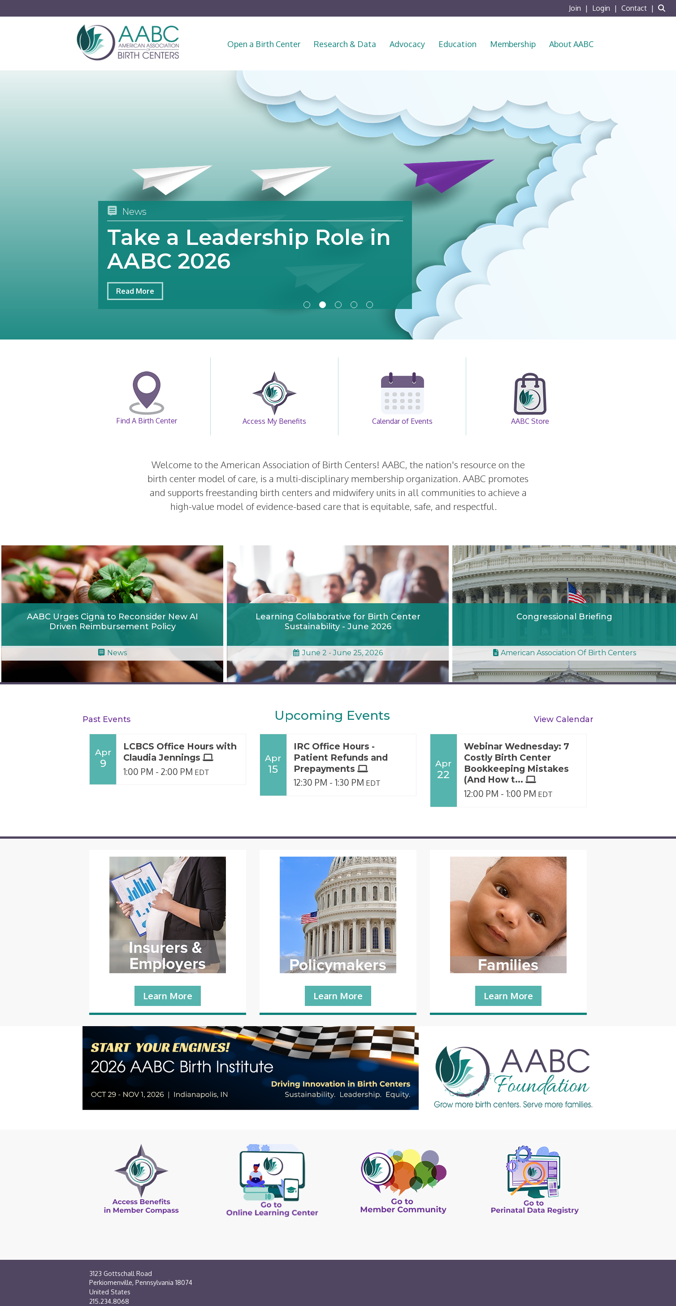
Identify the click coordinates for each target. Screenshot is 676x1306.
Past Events (106, 719)
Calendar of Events (402, 398)
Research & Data (345, 44)
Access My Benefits (274, 398)
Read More (135, 291)
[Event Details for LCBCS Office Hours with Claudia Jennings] (181, 752)
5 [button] (369, 304)
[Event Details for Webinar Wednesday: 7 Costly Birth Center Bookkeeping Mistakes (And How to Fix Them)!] (522, 763)
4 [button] (354, 304)
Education (457, 44)
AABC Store (529, 398)
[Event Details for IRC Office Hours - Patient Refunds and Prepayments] (351, 758)
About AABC (571, 44)
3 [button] (338, 304)
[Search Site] (663, 8)
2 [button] (322, 304)
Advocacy (407, 44)
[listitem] (579, 8)
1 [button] (306, 304)
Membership (513, 44)
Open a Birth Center (263, 44)
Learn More (167, 995)
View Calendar (564, 719)
